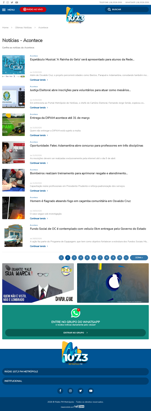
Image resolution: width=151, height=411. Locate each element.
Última (139, 257)
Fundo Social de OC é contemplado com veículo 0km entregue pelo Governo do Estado (88, 228)
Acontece (40, 27)
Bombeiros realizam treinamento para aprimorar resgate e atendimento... (79, 173)
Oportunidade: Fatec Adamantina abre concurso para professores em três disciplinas (86, 145)
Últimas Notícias (23, 27)
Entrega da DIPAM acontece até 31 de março (60, 118)
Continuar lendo (39, 79)
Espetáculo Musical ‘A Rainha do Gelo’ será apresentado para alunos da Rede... (82, 59)
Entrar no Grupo (75, 333)
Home (8, 27)
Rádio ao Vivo (33, 9)
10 (120, 257)
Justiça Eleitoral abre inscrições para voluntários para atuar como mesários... (80, 90)
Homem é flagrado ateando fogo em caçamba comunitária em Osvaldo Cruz (80, 201)
